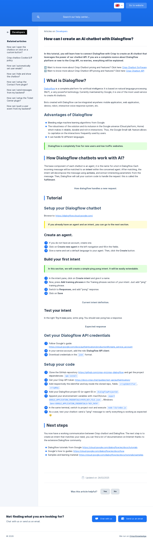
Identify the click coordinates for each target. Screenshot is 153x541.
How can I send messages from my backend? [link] (19, 91)
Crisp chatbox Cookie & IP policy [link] (19, 59)
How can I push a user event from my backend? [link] (19, 107)
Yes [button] (105, 491)
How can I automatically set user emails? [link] (18, 67)
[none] (119, 5)
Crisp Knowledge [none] (138, 536)
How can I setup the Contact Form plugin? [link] (17, 83)
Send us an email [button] (134, 518)
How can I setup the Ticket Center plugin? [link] (20, 99)
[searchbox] (76, 17)
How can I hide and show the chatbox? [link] (19, 75)
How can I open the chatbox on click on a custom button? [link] (17, 50)
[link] (17, 32)
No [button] (115, 491)
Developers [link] (62, 31)
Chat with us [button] (106, 518)
